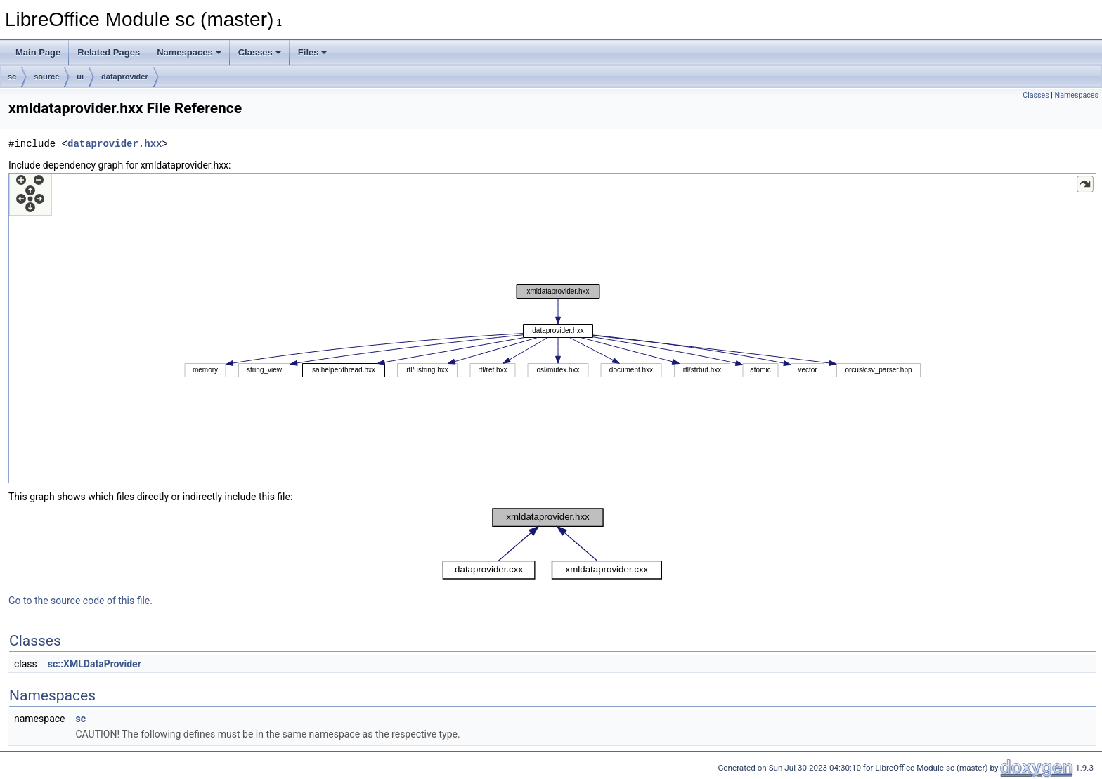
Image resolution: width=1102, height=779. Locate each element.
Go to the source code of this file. (80, 600)
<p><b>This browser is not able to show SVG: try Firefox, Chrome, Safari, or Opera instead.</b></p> (552, 328)
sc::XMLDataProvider (94, 663)
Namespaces (189, 52)
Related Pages (108, 52)
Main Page (37, 52)
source (46, 76)
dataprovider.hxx (114, 143)
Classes (259, 52)
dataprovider (124, 76)
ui (80, 76)
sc (12, 76)
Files (313, 52)
